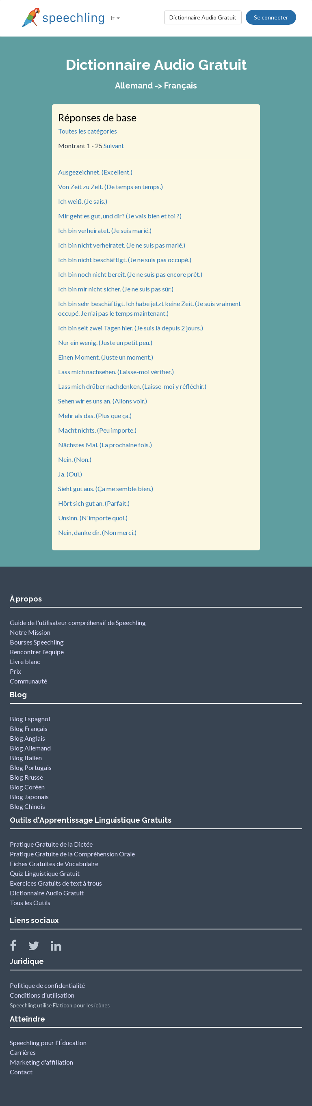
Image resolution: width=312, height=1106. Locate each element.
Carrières (23, 1052)
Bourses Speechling (37, 642)
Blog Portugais (31, 767)
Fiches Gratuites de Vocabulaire (54, 863)
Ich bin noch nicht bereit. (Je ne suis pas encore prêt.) (130, 274)
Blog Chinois (27, 806)
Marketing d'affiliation (41, 1062)
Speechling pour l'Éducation (48, 1042)
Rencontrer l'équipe (37, 651)
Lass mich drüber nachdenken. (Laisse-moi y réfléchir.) (132, 386)
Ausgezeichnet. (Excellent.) (95, 172)
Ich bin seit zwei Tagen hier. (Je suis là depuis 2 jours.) (130, 328)
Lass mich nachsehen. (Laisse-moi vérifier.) (116, 371)
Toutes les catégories (87, 131)
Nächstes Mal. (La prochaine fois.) (105, 444)
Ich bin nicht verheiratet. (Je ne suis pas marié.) (121, 245)
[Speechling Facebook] (18, 947)
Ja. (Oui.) (70, 474)
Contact (21, 1072)
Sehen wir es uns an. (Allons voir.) (102, 401)
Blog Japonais (29, 796)
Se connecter (271, 17)
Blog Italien (26, 757)
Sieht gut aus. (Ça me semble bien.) (105, 488)
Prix (15, 671)
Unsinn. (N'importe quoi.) (93, 518)
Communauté (28, 681)
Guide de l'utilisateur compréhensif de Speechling (78, 622)
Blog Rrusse (26, 777)
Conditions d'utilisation (42, 995)
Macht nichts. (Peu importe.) (97, 430)
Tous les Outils (30, 902)
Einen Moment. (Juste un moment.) (105, 357)
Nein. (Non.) (74, 459)
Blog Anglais (27, 738)
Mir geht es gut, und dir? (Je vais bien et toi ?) (120, 216)
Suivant (114, 145)
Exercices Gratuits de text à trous (56, 883)
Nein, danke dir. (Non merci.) (97, 532)
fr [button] (115, 17)
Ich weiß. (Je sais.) (82, 201)
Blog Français (29, 728)
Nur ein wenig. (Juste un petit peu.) (105, 342)
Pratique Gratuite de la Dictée (51, 844)
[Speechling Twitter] (39, 947)
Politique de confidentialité (47, 985)
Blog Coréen (27, 787)
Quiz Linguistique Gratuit (45, 873)
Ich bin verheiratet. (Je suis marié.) (105, 230)
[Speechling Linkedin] (61, 947)
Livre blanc (25, 661)
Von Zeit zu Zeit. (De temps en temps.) (110, 186)
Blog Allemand (30, 748)
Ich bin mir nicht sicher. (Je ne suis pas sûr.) (115, 289)
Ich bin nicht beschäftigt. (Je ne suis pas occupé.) (124, 259)
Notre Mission (30, 632)
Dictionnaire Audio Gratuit (202, 17)
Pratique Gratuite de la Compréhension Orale (72, 854)
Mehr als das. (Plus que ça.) (95, 415)
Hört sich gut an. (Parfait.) (94, 503)
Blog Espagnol (30, 718)
